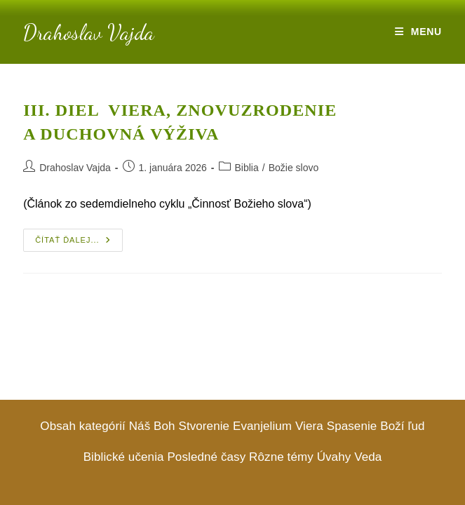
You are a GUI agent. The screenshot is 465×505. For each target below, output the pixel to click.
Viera (309, 426)
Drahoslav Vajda (88, 32)
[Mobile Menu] (418, 31)
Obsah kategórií (83, 426)
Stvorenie (203, 426)
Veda (368, 457)
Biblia (247, 167)
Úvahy (334, 457)
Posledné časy (206, 457)
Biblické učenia (123, 457)
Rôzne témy (281, 457)
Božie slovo (294, 167)
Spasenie (352, 426)
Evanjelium (262, 426)
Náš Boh (152, 426)
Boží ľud (402, 426)
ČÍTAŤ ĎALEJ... (78, 243)
